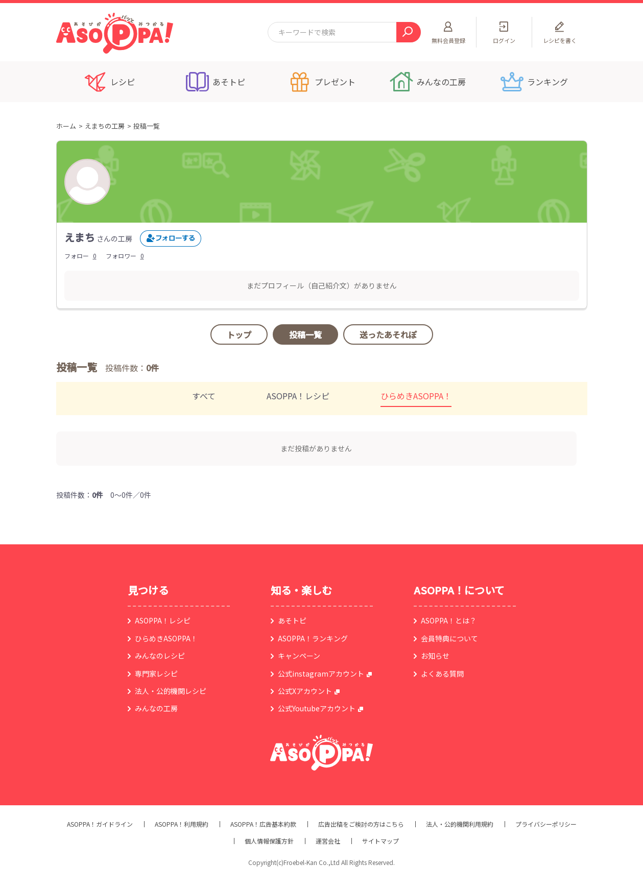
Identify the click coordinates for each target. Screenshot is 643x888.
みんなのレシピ (160, 656)
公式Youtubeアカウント (316, 708)
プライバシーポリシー (546, 824)
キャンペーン (299, 656)
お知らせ (435, 656)
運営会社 (328, 841)
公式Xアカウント (305, 691)
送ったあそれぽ (388, 334)
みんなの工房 (156, 708)
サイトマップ (380, 841)
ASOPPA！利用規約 (181, 824)
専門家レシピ (156, 673)
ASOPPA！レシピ (298, 396)
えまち (79, 237)
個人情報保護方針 (269, 841)
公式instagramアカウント (321, 673)
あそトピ (292, 620)
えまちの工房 (105, 126)
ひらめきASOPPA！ (415, 396)
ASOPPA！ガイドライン (100, 824)
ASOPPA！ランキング (313, 638)
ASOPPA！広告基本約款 (263, 824)
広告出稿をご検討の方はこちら (361, 824)
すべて (204, 396)
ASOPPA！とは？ (449, 620)
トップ (239, 334)
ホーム (66, 126)
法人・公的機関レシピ (170, 691)
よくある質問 (442, 673)
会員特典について (449, 638)
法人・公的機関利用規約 (459, 824)
